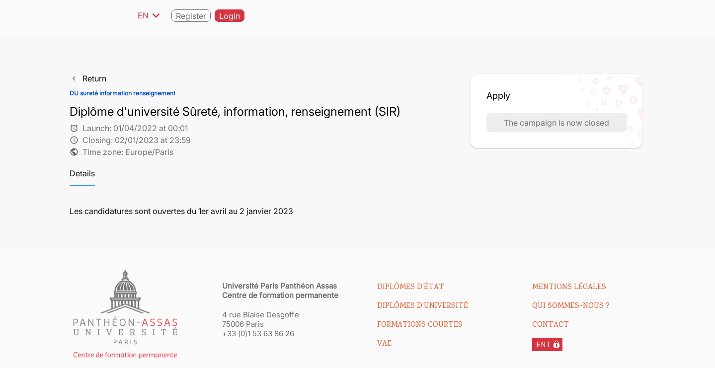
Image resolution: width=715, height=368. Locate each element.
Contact (550, 325)
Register (191, 16)
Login (229, 16)
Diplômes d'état (410, 288)
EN (150, 15)
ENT (543, 344)
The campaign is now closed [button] (556, 123)
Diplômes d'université (422, 306)
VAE (384, 344)
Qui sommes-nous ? (571, 306)
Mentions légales (569, 288)
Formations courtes (420, 325)
